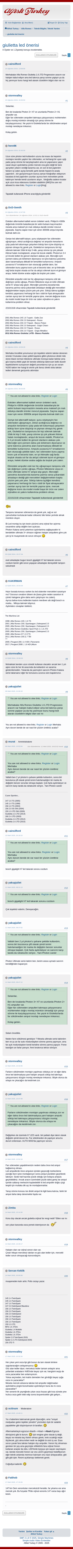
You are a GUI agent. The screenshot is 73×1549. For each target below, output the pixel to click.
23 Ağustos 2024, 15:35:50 (15, 100)
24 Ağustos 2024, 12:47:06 (15, 212)
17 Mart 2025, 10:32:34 (14, 1356)
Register (29, 185)
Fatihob (12, 1477)
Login (38, 185)
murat (11, 741)
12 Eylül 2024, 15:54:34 (14, 586)
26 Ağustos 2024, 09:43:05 (15, 389)
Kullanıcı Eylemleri (46, 55)
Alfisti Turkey (36, 1534)
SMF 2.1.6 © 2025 (28, 1538)
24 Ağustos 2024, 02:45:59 (15, 150)
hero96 (12, 145)
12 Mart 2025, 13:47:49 (14, 1099)
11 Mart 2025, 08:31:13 (14, 887)
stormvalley (15, 95)
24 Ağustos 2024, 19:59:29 (15, 347)
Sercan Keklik (16, 1270)
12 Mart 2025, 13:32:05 (14, 1066)
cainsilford (14, 64)
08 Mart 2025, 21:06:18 (14, 691)
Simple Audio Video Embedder (36, 1540)
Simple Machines (45, 1538)
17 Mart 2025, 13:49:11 (14, 1413)
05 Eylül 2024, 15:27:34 (14, 554)
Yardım (21, 1531)
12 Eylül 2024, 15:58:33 (14, 658)
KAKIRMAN (15, 581)
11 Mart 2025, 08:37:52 (14, 927)
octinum (13, 1408)
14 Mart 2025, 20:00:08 (14, 1275)
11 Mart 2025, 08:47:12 (14, 982)
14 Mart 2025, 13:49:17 (14, 1244)
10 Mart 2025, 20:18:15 (14, 835)
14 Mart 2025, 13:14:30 (14, 1212)
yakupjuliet (14, 686)
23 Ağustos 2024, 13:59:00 (15, 68)
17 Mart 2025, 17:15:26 (14, 1482)
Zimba (12, 1207)
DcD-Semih (15, 207)
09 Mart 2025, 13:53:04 (14, 746)
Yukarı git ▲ (49, 1531)
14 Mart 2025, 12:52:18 (14, 1159)
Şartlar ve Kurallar (34, 1531)
